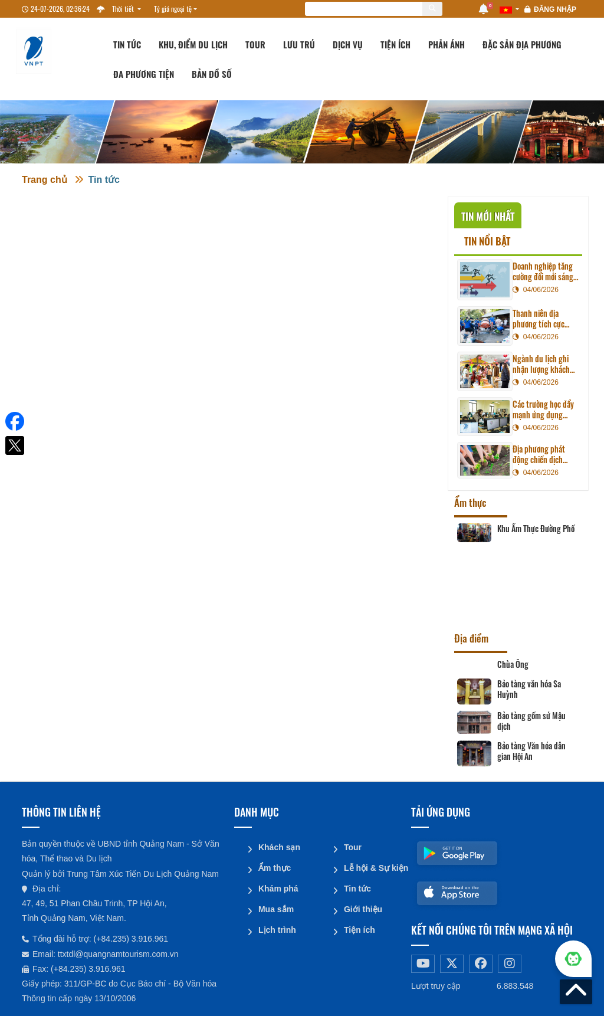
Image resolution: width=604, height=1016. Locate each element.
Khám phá (278, 887)
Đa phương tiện (143, 73)
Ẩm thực (274, 866)
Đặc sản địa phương (522, 44)
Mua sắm (275, 907)
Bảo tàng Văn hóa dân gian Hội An (531, 751)
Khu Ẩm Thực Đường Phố (536, 528)
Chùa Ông (512, 664)
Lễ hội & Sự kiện (372, 866)
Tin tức (127, 44)
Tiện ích (395, 44)
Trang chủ (44, 180)
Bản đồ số (212, 73)
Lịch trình (277, 927)
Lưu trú (299, 44)
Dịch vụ (348, 44)
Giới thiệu (362, 907)
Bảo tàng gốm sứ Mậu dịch (531, 721)
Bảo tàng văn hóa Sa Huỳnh (529, 689)
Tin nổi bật (487, 241)
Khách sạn (279, 846)
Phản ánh (446, 44)
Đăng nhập (555, 9)
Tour (255, 44)
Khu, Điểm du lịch (193, 44)
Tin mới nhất (487, 216)
